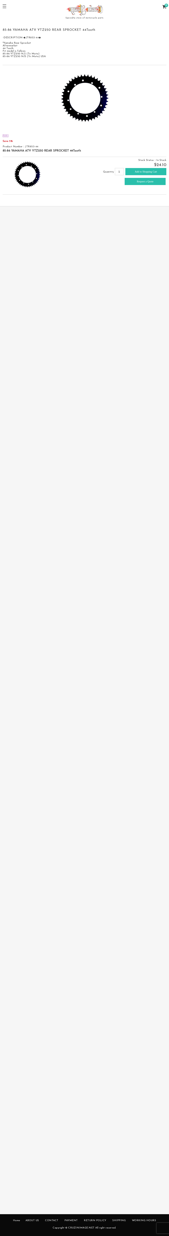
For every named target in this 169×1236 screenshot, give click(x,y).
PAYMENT (71, 1220)
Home (16, 1220)
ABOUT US (32, 1220)
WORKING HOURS (144, 1220)
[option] (84, 100)
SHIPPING (119, 1220)
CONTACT (51, 1220)
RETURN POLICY (95, 1220)
